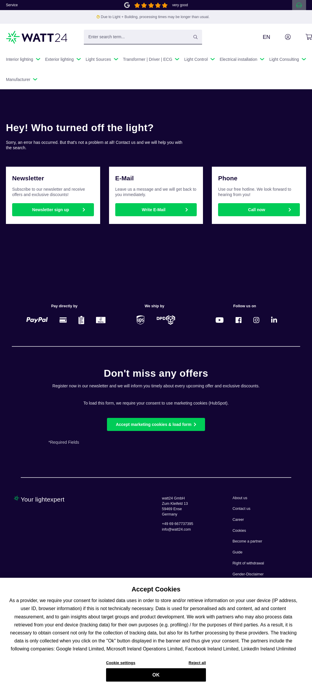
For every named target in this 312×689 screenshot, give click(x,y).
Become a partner (247, 541)
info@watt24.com (176, 529)
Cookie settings (120, 665)
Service (12, 5)
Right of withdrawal (248, 563)
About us (240, 498)
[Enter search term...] (143, 37)
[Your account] (281, 37)
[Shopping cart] (302, 37)
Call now (256, 209)
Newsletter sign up (50, 209)
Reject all (197, 665)
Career (238, 520)
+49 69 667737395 (177, 524)
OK (155, 677)
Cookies (239, 531)
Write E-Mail (154, 209)
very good (180, 5)
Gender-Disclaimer (248, 574)
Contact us (241, 509)
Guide (238, 552)
